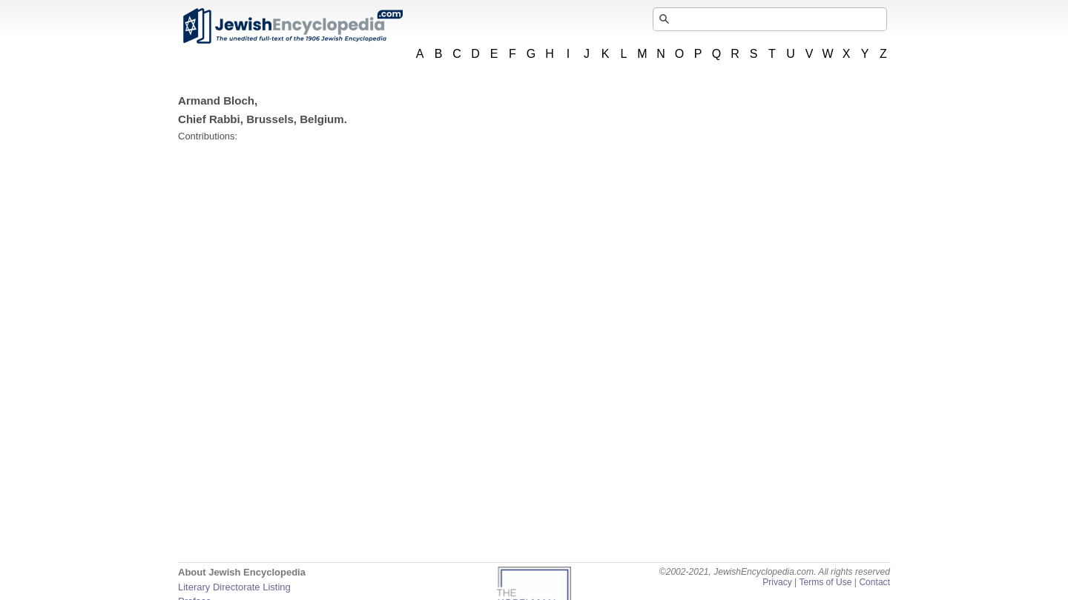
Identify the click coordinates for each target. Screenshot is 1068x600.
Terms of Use (825, 582)
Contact (874, 582)
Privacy (777, 582)
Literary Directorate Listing (234, 587)
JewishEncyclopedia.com (292, 25)
